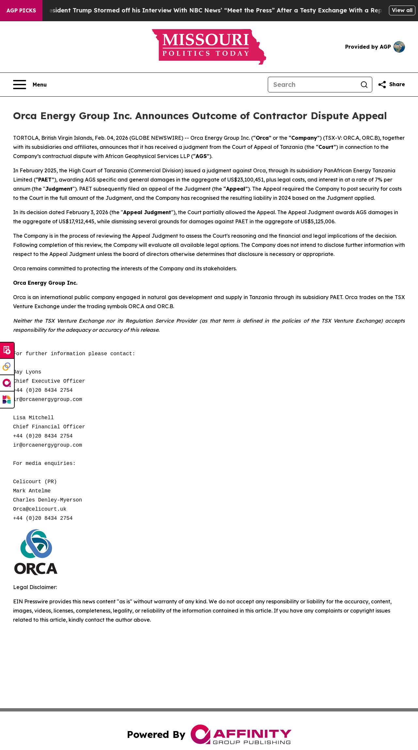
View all (402, 10)
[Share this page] (391, 84)
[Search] (312, 84)
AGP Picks (21, 10)
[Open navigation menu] (30, 84)
